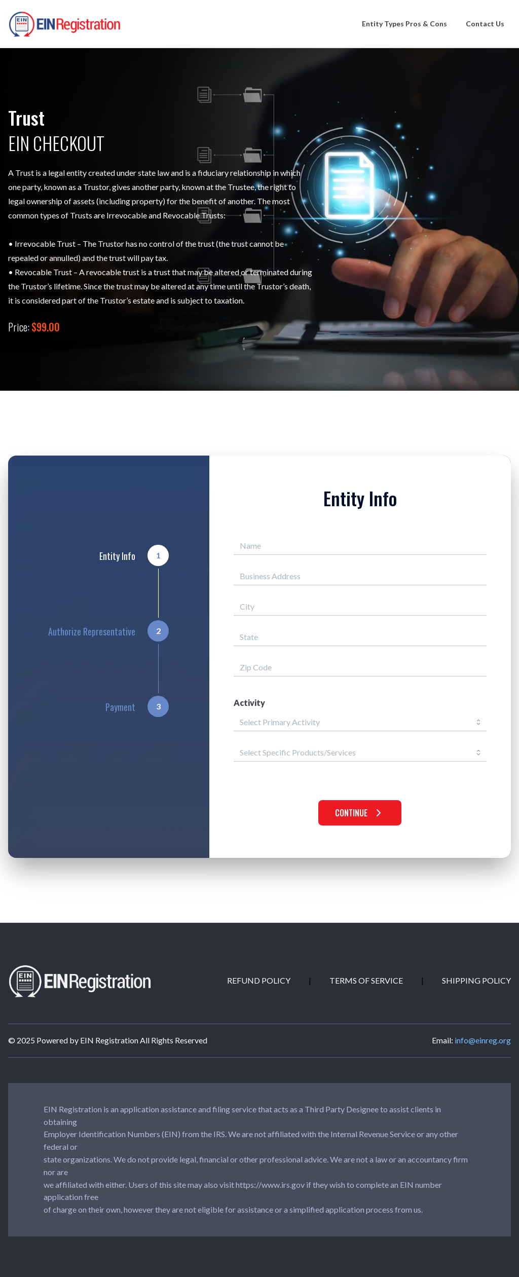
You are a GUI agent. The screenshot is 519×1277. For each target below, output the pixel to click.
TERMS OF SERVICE (366, 980)
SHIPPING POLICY (476, 980)
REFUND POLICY (258, 980)
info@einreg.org (483, 1040)
